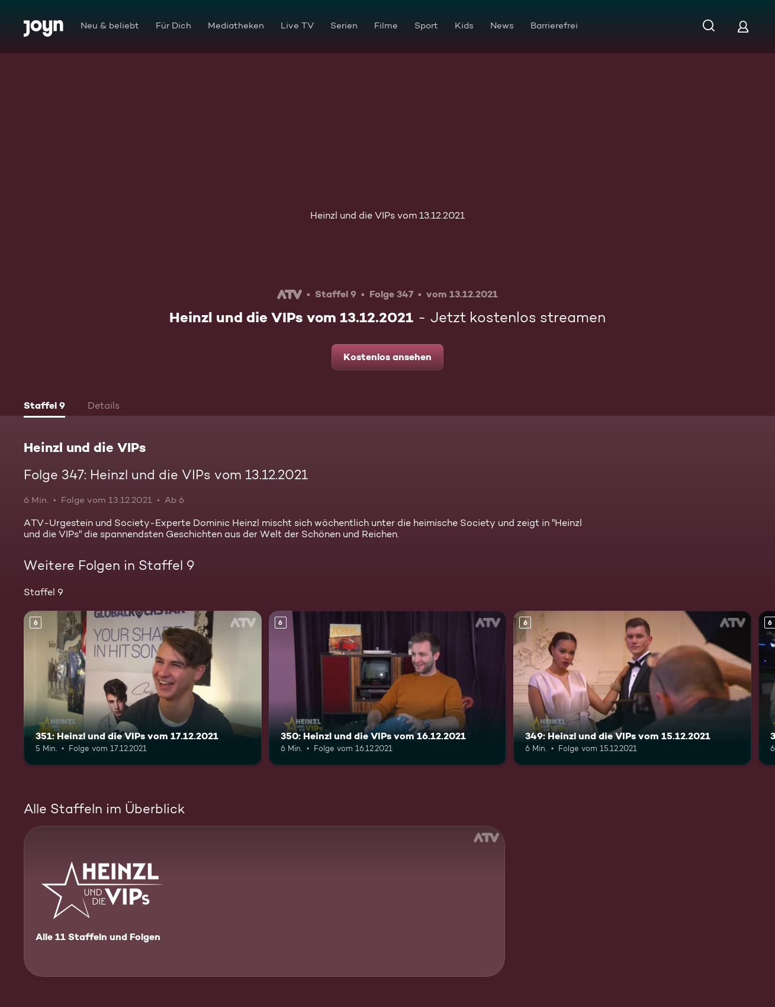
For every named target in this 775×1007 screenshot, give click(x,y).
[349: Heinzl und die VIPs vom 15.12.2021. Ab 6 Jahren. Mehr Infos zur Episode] (632, 688)
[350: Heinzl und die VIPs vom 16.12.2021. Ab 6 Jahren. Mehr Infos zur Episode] (388, 688)
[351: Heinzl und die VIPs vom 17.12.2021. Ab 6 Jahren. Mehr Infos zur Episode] (143, 688)
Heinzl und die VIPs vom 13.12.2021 (387, 215)
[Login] (743, 26)
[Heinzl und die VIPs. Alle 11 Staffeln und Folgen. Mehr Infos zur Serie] (264, 901)
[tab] (44, 407)
